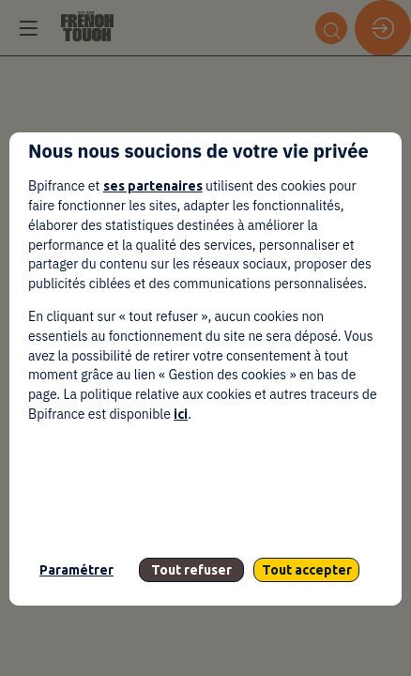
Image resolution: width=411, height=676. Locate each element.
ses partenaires (153, 185)
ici (181, 414)
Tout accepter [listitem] (307, 569)
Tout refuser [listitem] (191, 569)
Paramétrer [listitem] (76, 569)
